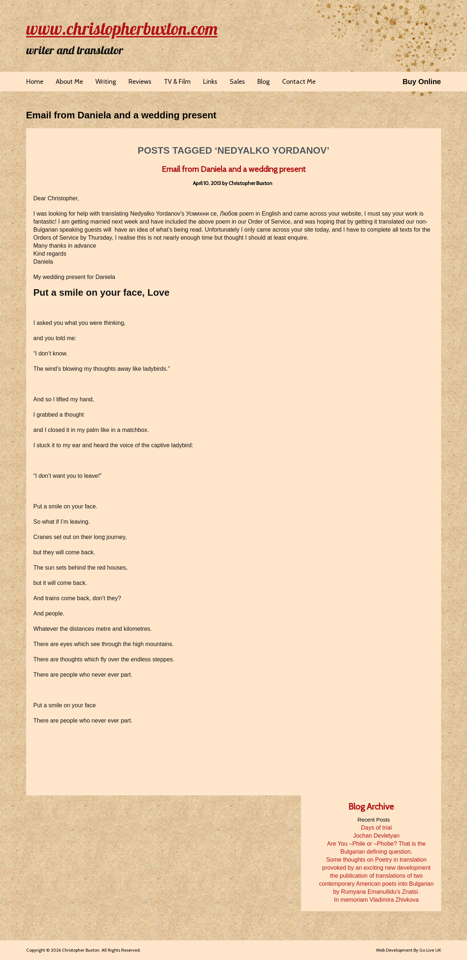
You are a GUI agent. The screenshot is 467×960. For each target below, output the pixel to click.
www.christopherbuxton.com (122, 28)
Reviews (139, 82)
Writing (105, 82)
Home (34, 82)
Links (210, 82)
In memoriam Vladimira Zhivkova (376, 900)
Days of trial (376, 828)
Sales (237, 82)
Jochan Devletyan (376, 836)
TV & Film (177, 82)
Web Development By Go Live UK (408, 950)
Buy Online (422, 82)
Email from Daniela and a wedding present (121, 115)
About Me (69, 82)
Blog (263, 82)
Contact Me (299, 82)
